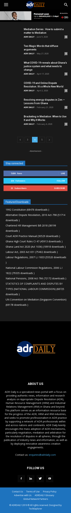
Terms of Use (33, 491)
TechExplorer (35, 508)
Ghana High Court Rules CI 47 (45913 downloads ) (34, 241)
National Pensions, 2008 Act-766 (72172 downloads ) (36, 278)
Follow (61, 180)
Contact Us (17, 491)
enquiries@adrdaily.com (42, 454)
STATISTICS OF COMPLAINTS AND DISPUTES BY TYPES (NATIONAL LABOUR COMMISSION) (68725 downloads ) (35, 289)
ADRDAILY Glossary (44, 495)
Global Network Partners (35, 498)
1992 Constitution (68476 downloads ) (27, 209)
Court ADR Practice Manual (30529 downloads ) (33, 236)
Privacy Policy (49, 491)
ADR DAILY (29, 36)
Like (63, 173)
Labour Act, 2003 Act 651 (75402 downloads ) (32, 252)
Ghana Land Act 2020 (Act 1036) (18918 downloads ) (36, 246)
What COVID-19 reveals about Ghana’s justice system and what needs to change (45, 66)
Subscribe (59, 188)
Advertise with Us (22, 495)
